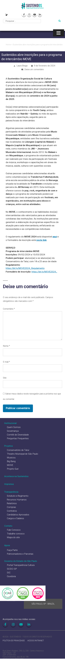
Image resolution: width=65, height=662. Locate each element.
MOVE (10, 465)
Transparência (11, 491)
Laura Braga (22, 65)
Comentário (9, 309)
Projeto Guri (12, 468)
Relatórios (12, 503)
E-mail (6, 362)
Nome (6, 346)
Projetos (8, 446)
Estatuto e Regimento (17, 495)
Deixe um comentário (34, 69)
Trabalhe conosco (16, 533)
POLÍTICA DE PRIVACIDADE (14, 641)
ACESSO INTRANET (35, 641)
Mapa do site (13, 537)
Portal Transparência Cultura (20, 565)
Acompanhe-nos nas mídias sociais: (19, 619)
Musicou (11, 457)
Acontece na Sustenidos (16, 476)
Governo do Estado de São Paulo (20, 561)
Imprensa (9, 484)
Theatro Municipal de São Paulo (22, 453)
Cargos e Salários (15, 518)
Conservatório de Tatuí (18, 450)
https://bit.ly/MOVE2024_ (44, 271)
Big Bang (11, 461)
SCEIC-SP (12, 568)
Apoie (7, 545)
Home (8, 45)
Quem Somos (14, 427)
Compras (11, 507)
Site (4, 378)
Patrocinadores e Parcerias (20, 553)
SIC (8, 572)
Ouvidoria (11, 576)
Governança (13, 431)
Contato (8, 525)
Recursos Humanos (17, 499)
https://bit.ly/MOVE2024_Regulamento (25, 268)
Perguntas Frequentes (18, 438)
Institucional (10, 423)
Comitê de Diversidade (18, 434)
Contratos (12, 510)
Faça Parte (12, 550)
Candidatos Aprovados (18, 514)
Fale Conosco (14, 530)
